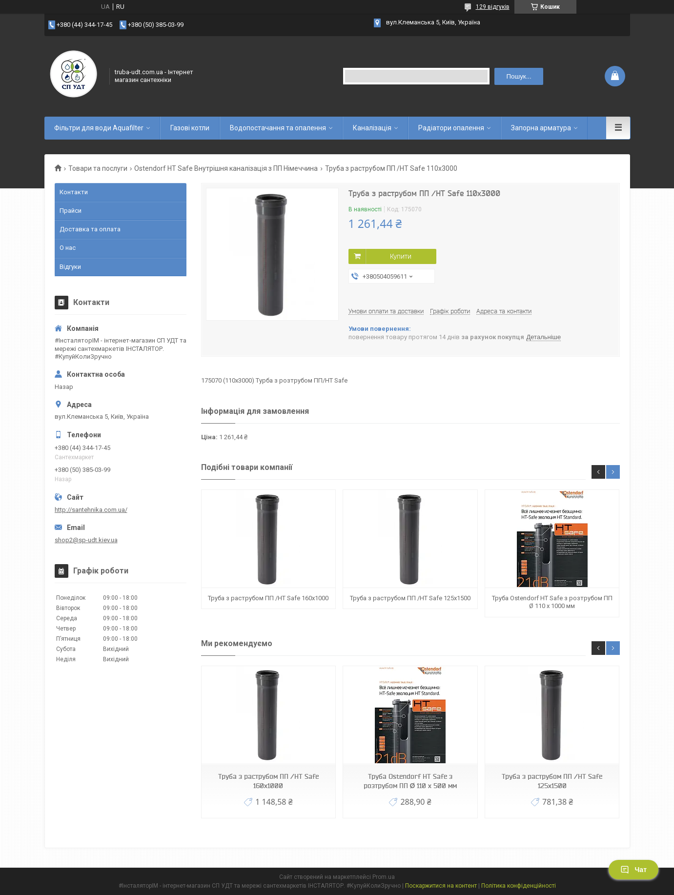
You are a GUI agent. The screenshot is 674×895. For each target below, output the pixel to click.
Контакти (74, 192)
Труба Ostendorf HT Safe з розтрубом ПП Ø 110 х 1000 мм (552, 602)
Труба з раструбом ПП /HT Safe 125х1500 (410, 598)
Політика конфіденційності (518, 885)
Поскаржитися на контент (441, 885)
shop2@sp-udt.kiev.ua (86, 540)
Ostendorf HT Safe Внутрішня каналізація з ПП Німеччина (226, 168)
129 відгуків (493, 6)
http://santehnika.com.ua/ (91, 509)
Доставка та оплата (90, 229)
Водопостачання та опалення (278, 128)
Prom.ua (383, 877)
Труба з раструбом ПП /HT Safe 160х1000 (268, 598)
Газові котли (189, 128)
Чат (633, 869)
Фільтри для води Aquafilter (98, 128)
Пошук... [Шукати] (518, 76)
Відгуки (70, 266)
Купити (400, 256)
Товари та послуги (97, 168)
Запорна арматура (541, 128)
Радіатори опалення (451, 128)
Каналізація (372, 128)
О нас (68, 247)
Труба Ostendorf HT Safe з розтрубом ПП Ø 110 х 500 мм (410, 781)
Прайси (71, 210)
